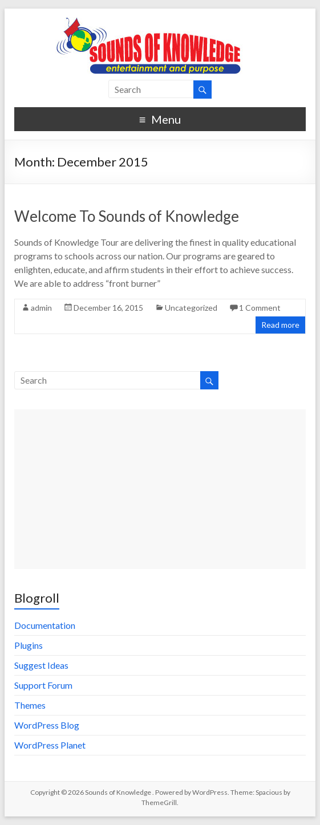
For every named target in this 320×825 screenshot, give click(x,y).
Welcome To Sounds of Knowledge (126, 216)
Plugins (28, 645)
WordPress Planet (50, 744)
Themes (30, 705)
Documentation (44, 625)
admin (41, 307)
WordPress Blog (46, 725)
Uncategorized (191, 307)
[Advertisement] (160, 489)
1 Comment (260, 307)
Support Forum (43, 685)
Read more (280, 325)
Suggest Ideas (41, 665)
